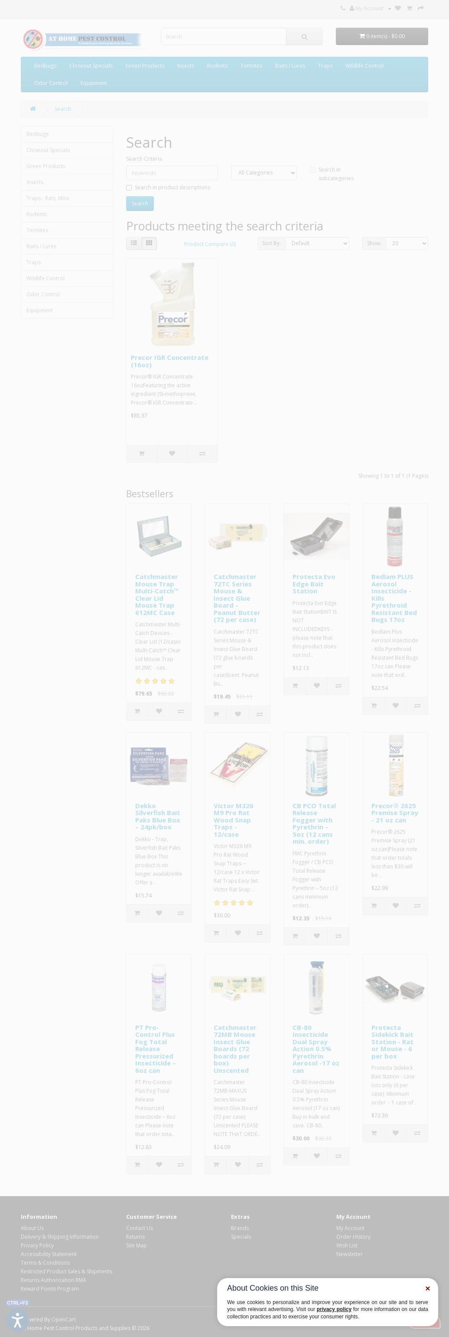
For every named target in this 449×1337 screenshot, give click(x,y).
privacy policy (334, 1309)
